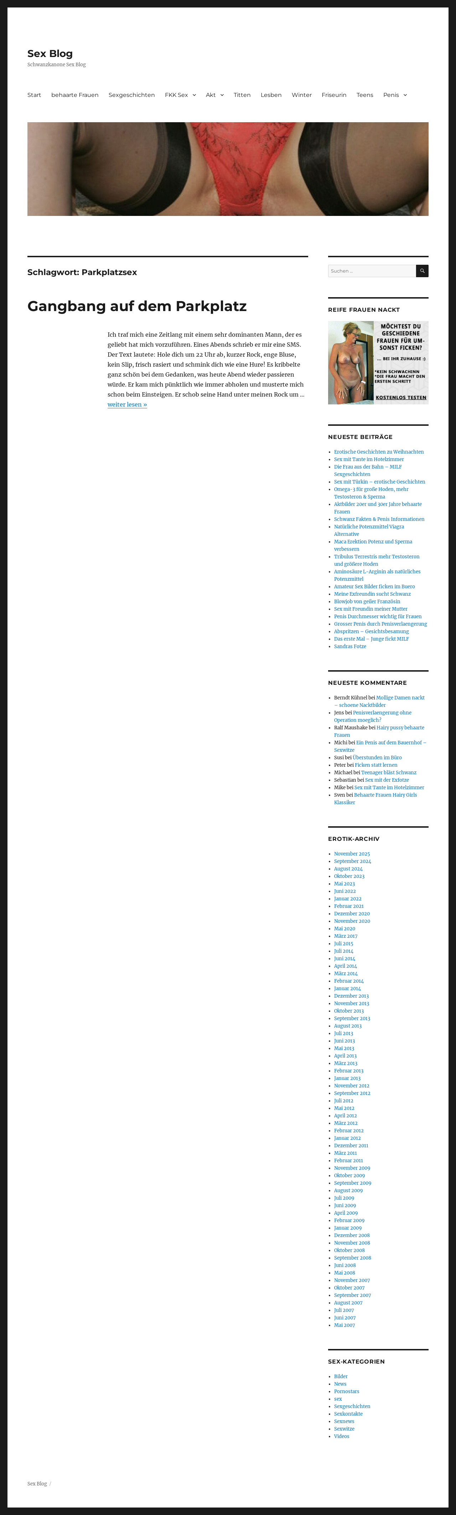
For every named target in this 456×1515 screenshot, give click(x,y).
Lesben (271, 95)
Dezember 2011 (351, 1146)
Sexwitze (344, 1429)
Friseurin (334, 95)
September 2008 (352, 1258)
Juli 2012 (343, 1101)
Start (34, 95)
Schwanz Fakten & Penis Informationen (379, 519)
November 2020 (352, 921)
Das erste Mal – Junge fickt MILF (371, 639)
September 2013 (352, 1018)
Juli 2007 (344, 1310)
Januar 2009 (348, 1228)
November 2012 (351, 1086)
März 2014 (346, 974)
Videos (341, 1436)
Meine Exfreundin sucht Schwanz (372, 594)
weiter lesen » (127, 404)
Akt (211, 95)
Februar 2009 (349, 1220)
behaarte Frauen (75, 95)
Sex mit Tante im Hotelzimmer (369, 459)
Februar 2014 (349, 981)
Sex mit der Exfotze (387, 780)
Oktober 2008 (349, 1250)
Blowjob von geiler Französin (367, 602)
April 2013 (345, 1056)
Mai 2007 (344, 1325)
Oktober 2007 (349, 1288)
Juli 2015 (343, 944)
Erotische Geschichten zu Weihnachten (379, 452)
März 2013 (345, 1063)
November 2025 (352, 854)
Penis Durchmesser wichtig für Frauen (378, 617)
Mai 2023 (344, 884)
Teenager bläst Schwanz (388, 773)
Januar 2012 (347, 1138)
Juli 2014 (343, 951)
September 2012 (352, 1093)
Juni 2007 (345, 1318)
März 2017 (346, 936)
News (340, 1384)
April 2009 (346, 1213)
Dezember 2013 (351, 996)
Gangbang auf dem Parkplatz (137, 306)
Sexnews (344, 1421)
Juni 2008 (345, 1265)
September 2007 (352, 1295)
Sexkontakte (348, 1414)
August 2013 (348, 1026)
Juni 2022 (345, 891)
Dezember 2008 (352, 1235)
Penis (391, 95)
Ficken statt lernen (376, 765)
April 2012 (345, 1116)
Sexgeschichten (132, 95)
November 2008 (352, 1243)
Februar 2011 (348, 1161)
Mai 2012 (344, 1108)
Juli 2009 (344, 1198)
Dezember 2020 (352, 914)
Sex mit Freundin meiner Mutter (371, 609)
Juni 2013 (344, 1041)
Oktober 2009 (349, 1176)
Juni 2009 (345, 1206)
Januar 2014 (347, 989)
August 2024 (348, 869)
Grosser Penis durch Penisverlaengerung (380, 624)
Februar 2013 (348, 1071)
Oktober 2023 (349, 876)
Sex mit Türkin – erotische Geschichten (379, 482)
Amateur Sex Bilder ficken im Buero (374, 587)
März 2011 (345, 1153)
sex (338, 1399)
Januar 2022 (348, 899)
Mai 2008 (344, 1273)
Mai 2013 (344, 1048)
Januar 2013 (347, 1078)
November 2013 (351, 1003)
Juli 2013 (343, 1033)
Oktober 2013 (349, 1011)
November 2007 (352, 1280)
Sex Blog (50, 53)
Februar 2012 (349, 1131)
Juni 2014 (344, 959)
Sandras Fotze (350, 646)
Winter (302, 95)
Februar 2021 (349, 906)
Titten (242, 95)
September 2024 (352, 861)
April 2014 (345, 966)
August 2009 (348, 1191)
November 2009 (352, 1168)
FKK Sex (176, 95)
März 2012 (346, 1123)
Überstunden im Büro (377, 758)
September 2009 (353, 1183)
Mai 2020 (344, 929)
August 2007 (348, 1303)
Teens (365, 95)
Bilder (341, 1377)
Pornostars (346, 1392)
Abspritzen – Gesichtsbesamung (371, 632)
